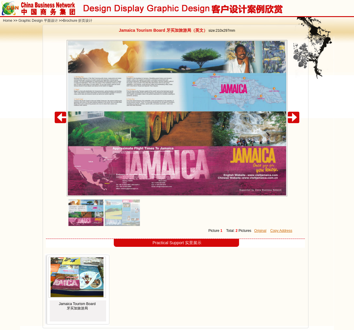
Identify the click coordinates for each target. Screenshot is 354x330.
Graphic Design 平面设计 (38, 21)
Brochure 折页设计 (77, 21)
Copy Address (281, 231)
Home (7, 21)
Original (260, 231)
